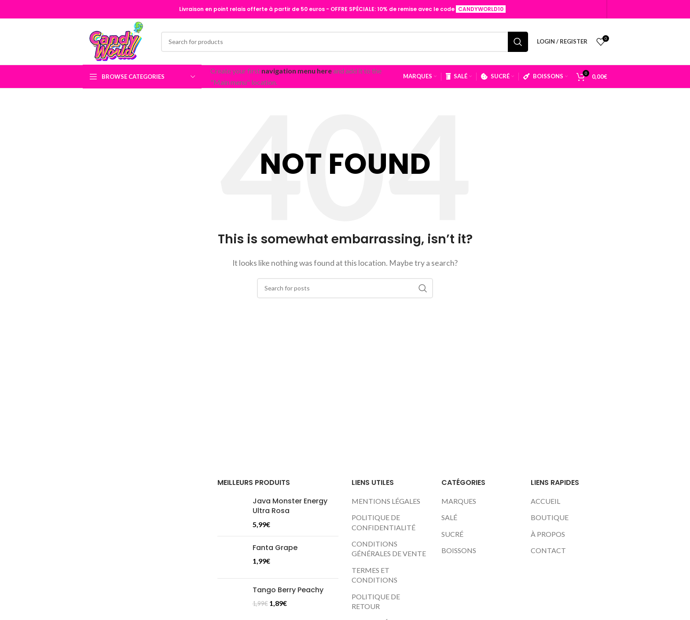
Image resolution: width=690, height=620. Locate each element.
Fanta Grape (275, 548)
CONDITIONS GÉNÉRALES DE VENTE (389, 548)
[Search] (344, 42)
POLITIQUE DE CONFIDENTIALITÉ (383, 522)
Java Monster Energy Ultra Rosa (290, 506)
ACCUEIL (545, 501)
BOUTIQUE (550, 517)
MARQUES (458, 501)
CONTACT (548, 550)
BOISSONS (458, 550)
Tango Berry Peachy (288, 590)
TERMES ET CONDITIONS (374, 575)
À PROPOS (548, 534)
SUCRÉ (452, 534)
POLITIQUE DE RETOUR (376, 601)
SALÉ (449, 517)
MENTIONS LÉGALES (386, 501)
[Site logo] (117, 41)
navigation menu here (296, 70)
